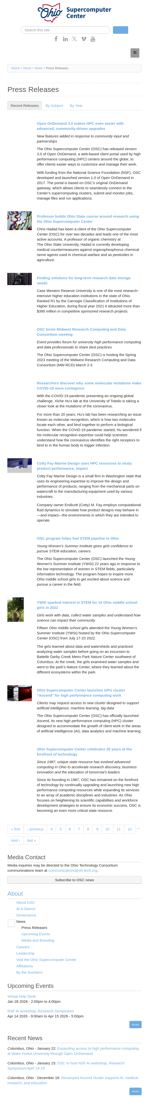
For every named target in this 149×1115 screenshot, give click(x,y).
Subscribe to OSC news (74, 880)
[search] (65, 30)
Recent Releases (26, 105)
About (27, 68)
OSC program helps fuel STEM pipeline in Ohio (78, 538)
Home (15, 68)
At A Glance (25, 909)
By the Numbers (29, 972)
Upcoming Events (35, 934)
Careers (22, 947)
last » (31, 840)
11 (119, 829)
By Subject (54, 105)
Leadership (25, 953)
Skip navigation (13, 4)
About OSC (25, 902)
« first (15, 829)
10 (107, 829)
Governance (26, 915)
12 (130, 829)
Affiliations (24, 966)
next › (15, 840)
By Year (76, 105)
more (135, 1024)
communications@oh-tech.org (72, 870)
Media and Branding (37, 940)
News (39, 68)
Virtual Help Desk (21, 996)
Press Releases (34, 927)
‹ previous (35, 829)
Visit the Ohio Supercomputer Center (46, 960)
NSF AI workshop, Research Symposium (40, 1011)
